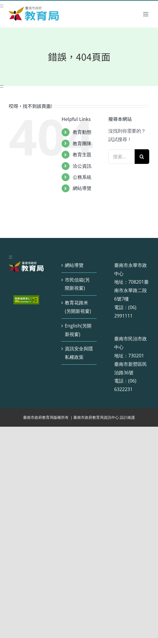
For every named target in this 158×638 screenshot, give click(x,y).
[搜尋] (142, 156)
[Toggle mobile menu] (146, 14)
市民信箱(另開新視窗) (77, 284)
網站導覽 (82, 188)
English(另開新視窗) (78, 330)
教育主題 (82, 154)
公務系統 (82, 177)
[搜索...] (121, 156)
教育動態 (82, 132)
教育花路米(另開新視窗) (78, 306)
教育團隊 (82, 143)
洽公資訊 (82, 166)
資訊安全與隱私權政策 (79, 352)
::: (2, 5)
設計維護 (127, 417)
